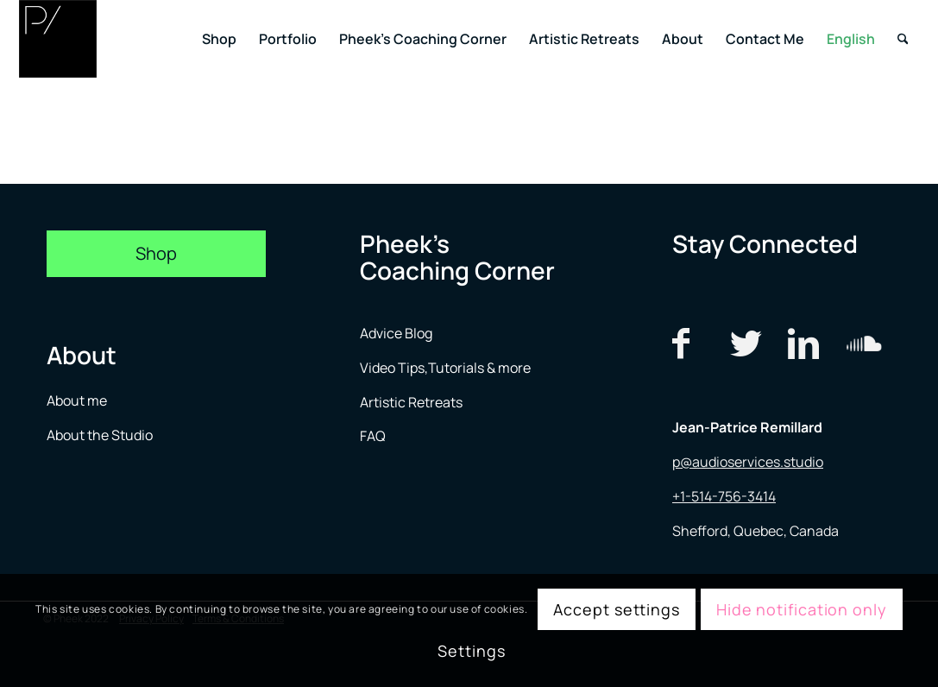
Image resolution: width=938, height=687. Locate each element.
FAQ (373, 435)
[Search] (903, 39)
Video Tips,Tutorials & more (445, 367)
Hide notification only (801, 609)
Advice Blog (396, 333)
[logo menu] (58, 39)
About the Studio (100, 434)
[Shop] (156, 253)
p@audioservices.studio (747, 461)
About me (78, 400)
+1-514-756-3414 (724, 496)
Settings (471, 650)
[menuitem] (219, 39)
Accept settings (616, 609)
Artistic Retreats (411, 402)
